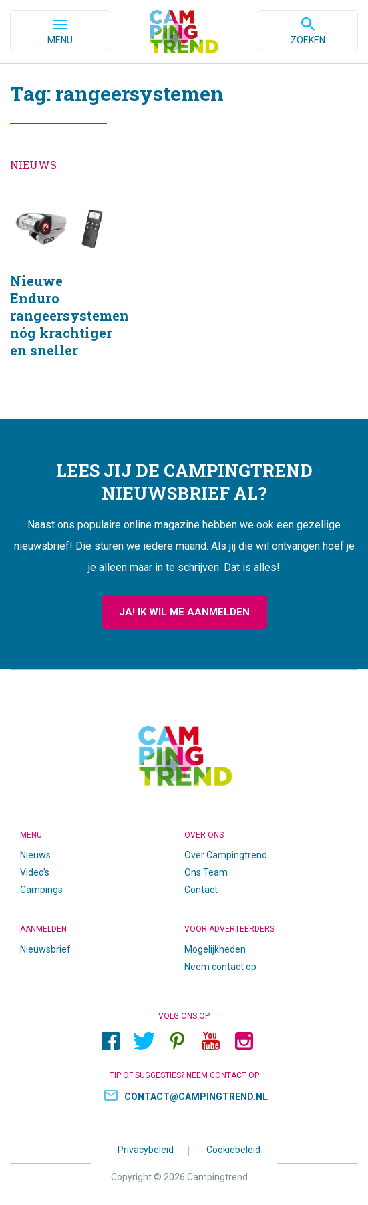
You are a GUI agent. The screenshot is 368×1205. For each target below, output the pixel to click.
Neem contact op (220, 966)
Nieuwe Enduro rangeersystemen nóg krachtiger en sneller (61, 292)
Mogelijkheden (215, 949)
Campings (41, 889)
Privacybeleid (146, 1149)
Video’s (34, 872)
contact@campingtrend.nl (196, 1096)
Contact (201, 889)
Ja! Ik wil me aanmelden (184, 612)
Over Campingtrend (225, 855)
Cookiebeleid (233, 1149)
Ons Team (206, 872)
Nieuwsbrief (45, 949)
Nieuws (35, 855)
